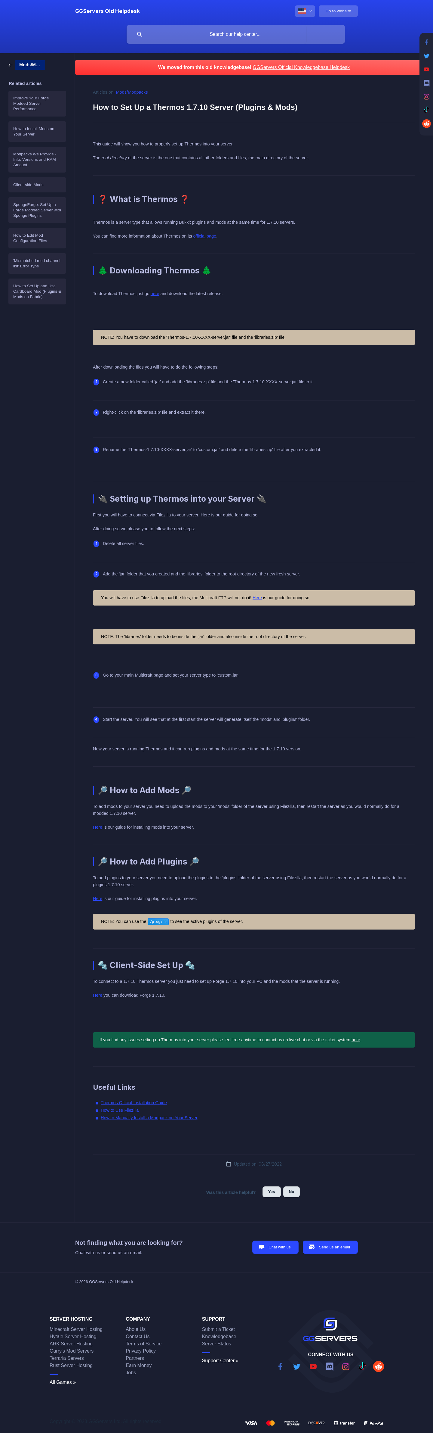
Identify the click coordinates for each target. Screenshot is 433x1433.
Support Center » (220, 1360)
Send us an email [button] (334, 1247)
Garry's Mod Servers (72, 1351)
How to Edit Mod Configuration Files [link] (30, 238)
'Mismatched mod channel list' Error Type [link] (36, 263)
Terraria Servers (67, 1358)
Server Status (216, 1343)
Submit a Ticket (218, 1329)
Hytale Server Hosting (73, 1336)
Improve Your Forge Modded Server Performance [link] (31, 103)
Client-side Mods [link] (28, 184)
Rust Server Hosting (71, 1365)
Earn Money (139, 1365)
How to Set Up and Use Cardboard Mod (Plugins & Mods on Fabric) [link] (37, 291)
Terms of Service (143, 1343)
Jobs (131, 1372)
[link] (26, 64)
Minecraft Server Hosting (76, 1329)
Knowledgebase (219, 1336)
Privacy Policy (141, 1351)
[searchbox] (236, 34)
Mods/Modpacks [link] (132, 92)
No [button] (291, 1191)
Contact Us (137, 1336)
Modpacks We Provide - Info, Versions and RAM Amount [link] (34, 159)
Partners (135, 1358)
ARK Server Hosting (71, 1343)
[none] (107, 11)
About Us (136, 1329)
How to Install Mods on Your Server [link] (33, 131)
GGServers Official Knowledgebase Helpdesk (301, 67)
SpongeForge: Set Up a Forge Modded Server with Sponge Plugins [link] (37, 210)
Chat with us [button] (280, 1247)
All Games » (63, 1382)
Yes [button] (271, 1191)
